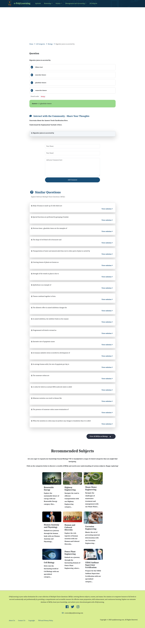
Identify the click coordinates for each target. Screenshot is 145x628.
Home (31, 44)
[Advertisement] (72, 22)
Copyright (31, 620)
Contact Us (21, 620)
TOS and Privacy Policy (45, 620)
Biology (50, 44)
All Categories (40, 44)
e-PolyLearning (18, 4)
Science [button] (58, 3)
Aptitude (38, 3)
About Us (12, 620)
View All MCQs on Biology (101, 436)
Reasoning (47, 3)
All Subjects (93, 3)
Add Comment (72, 180)
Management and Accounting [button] (75, 3)
